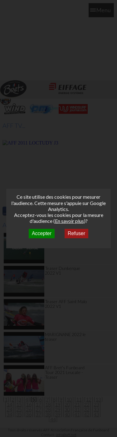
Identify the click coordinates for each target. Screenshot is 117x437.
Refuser (76, 233)
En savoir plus (69, 221)
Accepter (41, 233)
